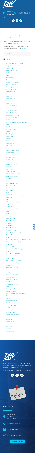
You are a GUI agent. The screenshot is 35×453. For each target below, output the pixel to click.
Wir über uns (9, 328)
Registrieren (9, 282)
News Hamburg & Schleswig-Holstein (16, 249)
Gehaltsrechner (10, 169)
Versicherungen (10, 312)
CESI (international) (11, 105)
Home (24, 48)
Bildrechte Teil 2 (10, 101)
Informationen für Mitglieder (14, 202)
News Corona (10, 246)
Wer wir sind (9, 324)
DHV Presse (9, 131)
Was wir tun (9, 319)
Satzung (8, 286)
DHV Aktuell (9, 124)
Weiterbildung (10, 321)
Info (7, 199)
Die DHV (8, 138)
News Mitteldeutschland (13, 253)
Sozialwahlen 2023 (11, 300)
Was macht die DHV (11, 317)
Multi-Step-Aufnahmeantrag (14, 232)
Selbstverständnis (11, 291)
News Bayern (10, 244)
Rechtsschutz (10, 277)
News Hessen (10, 251)
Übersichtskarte (10, 310)
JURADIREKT (9, 206)
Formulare (9, 166)
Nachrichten (9, 235)
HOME (8, 192)
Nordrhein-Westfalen (12, 270)
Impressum (9, 197)
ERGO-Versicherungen (12, 150)
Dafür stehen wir (11, 112)
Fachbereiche (10, 155)
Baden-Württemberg (12, 70)
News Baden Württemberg (13, 242)
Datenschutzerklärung (12, 115)
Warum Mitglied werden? (13, 314)
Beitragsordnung (11, 80)
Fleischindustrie (10, 162)
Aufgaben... (9, 66)
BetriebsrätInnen (11, 89)
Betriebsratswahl (11, 91)
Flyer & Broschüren (11, 164)
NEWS (8, 237)
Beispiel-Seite (10, 77)
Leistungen (9, 216)
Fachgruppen (10, 159)
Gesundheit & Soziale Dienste (14, 174)
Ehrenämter (9, 148)
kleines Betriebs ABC (12, 209)
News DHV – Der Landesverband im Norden (18, 239)
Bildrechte (9, 96)
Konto (7, 213)
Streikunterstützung (11, 305)
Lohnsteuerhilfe (10, 218)
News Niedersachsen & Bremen (15, 256)
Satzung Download (11, 289)
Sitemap (8, 298)
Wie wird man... (10, 326)
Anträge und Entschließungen (14, 63)
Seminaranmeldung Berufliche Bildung (17, 293)
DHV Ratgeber (10, 134)
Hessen (8, 188)
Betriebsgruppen (11, 87)
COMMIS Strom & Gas (12, 110)
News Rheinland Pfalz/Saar (13, 263)
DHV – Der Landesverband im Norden (16, 122)
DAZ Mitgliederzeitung (12, 117)
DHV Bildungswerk (11, 129)
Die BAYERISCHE (10, 136)
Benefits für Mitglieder (12, 82)
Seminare (9, 296)
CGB (7, 108)
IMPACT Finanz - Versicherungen (15, 195)
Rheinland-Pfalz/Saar (12, 284)
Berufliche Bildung (11, 84)
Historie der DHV (11, 190)
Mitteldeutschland (11, 230)
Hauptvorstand (10, 185)
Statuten (8, 303)
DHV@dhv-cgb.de (16, 435)
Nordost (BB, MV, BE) (12, 267)
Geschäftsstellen (11, 171)
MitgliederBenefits (11, 228)
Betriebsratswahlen (11, 94)
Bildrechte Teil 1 (10, 98)
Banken (8, 73)
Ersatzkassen (10, 152)
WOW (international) (11, 331)
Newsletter (9, 265)
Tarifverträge (10, 307)
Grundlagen (9, 178)
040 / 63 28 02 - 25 (25, 13)
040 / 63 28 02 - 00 (25, 12)
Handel (8, 181)
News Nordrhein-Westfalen (13, 260)
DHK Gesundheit (10, 120)
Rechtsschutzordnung (12, 279)
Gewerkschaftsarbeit (12, 176)
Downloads (9, 145)
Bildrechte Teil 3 (10, 103)
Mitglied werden (10, 220)
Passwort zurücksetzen (12, 274)
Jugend (8, 204)
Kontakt (8, 211)
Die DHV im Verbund (11, 141)
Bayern (8, 75)
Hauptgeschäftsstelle (12, 183)
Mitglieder (9, 223)
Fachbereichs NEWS (11, 157)
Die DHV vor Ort (10, 143)
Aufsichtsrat (9, 68)
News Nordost (10, 258)
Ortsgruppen (9, 272)
